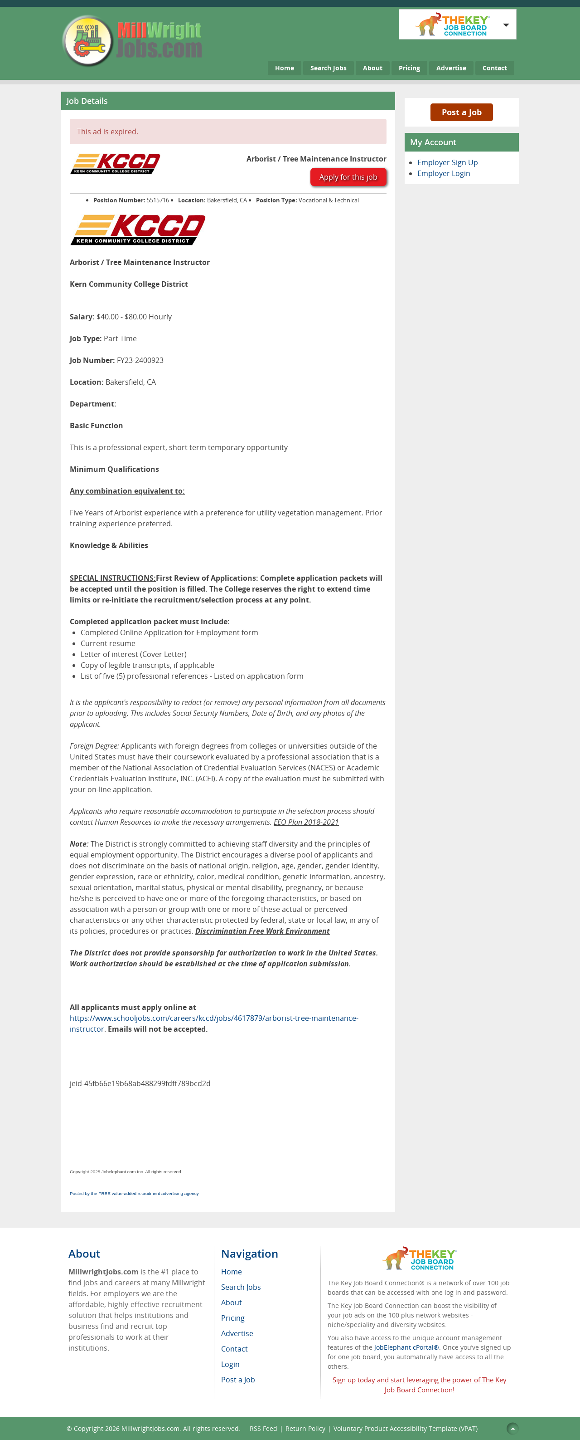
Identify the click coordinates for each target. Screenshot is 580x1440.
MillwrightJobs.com (150, 1428)
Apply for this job (348, 177)
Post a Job (462, 112)
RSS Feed (263, 1428)
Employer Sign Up (447, 162)
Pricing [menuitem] (233, 1318)
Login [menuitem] (230, 1364)
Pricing (409, 68)
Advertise (451, 68)
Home (284, 68)
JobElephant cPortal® (406, 1347)
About (372, 68)
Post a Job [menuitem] (238, 1380)
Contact (495, 68)
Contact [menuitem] (234, 1349)
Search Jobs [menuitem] (241, 1287)
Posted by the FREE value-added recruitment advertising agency (134, 1193)
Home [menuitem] (231, 1272)
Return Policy (305, 1428)
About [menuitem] (231, 1303)
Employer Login (443, 173)
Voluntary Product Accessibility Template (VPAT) (406, 1428)
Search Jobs (328, 68)
